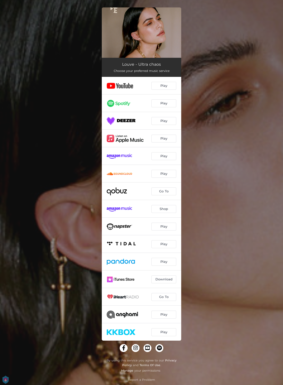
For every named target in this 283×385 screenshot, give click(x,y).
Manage (127, 370)
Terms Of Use (150, 365)
